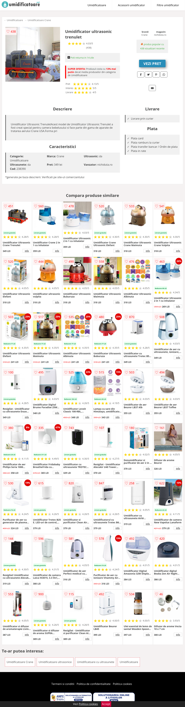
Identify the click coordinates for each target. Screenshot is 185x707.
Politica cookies (122, 684)
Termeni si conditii (62, 684)
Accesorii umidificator (131, 5)
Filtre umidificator (168, 5)
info (27, 250)
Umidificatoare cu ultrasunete (95, 662)
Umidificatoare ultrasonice (55, 662)
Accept (106, 704)
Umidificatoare (97, 5)
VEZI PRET (152, 63)
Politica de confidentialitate (94, 684)
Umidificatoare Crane (39, 20)
